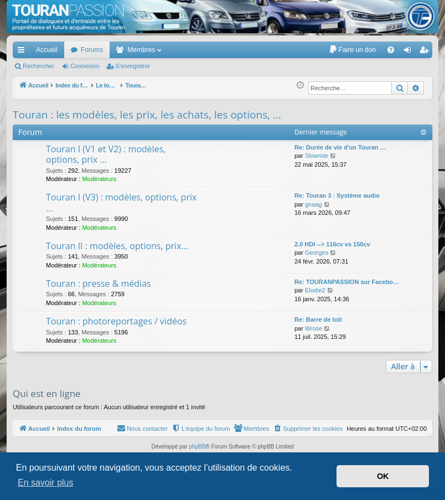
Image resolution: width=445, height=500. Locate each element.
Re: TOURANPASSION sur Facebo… (346, 282)
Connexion (85, 66)
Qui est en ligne (47, 393)
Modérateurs (99, 179)
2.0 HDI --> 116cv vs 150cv (332, 244)
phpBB (197, 447)
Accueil (47, 50)
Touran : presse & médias (98, 283)
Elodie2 (315, 290)
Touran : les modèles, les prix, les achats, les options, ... (147, 114)
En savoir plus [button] (46, 482)
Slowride (316, 155)
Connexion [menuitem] (410, 52)
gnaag (313, 204)
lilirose (313, 328)
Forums (92, 50)
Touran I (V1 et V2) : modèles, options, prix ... (106, 154)
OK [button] (383, 476)
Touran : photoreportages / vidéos (116, 321)
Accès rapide (23, 52)
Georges (316, 252)
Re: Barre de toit (318, 319)
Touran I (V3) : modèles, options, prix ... (121, 202)
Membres (141, 50)
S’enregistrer (133, 66)
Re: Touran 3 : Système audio (337, 195)
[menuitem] (352, 50)
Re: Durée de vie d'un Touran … (340, 147)
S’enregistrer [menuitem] (426, 52)
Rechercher (38, 66)
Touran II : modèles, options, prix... (117, 246)
